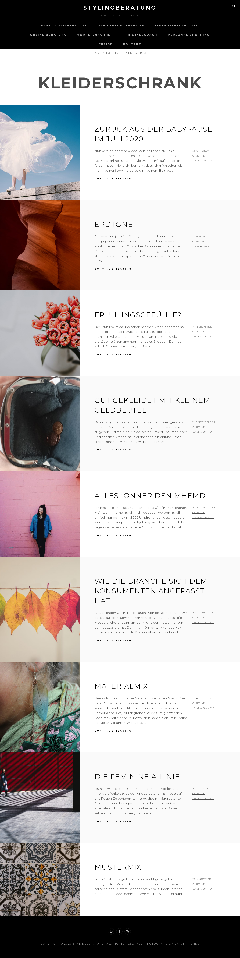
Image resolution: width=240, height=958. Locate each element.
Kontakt (132, 44)
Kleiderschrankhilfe (121, 25)
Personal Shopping (189, 34)
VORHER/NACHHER (95, 34)
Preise (106, 44)
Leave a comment (203, 160)
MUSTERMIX (118, 867)
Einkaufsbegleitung (177, 25)
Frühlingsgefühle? (138, 314)
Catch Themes (187, 943)
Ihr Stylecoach (140, 34)
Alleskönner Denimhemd (150, 495)
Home (97, 52)
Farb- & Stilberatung (64, 25)
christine (198, 156)
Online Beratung (48, 34)
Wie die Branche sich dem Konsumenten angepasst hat (151, 591)
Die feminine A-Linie (137, 776)
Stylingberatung (120, 8)
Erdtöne (114, 224)
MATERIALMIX (121, 686)
